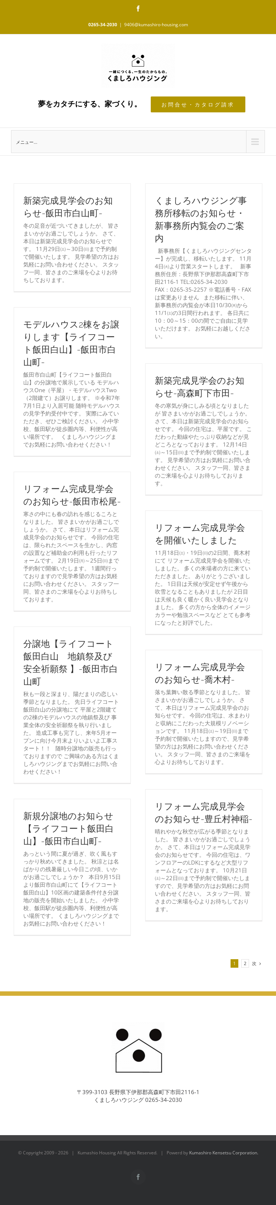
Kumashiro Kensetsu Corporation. (223, 1153)
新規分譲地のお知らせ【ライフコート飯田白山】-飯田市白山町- (68, 828)
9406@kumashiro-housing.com (156, 24)
